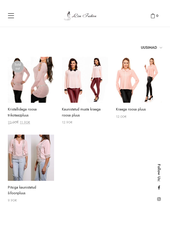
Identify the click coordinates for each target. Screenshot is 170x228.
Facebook (159, 187)
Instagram (159, 199)
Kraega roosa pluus (131, 109)
